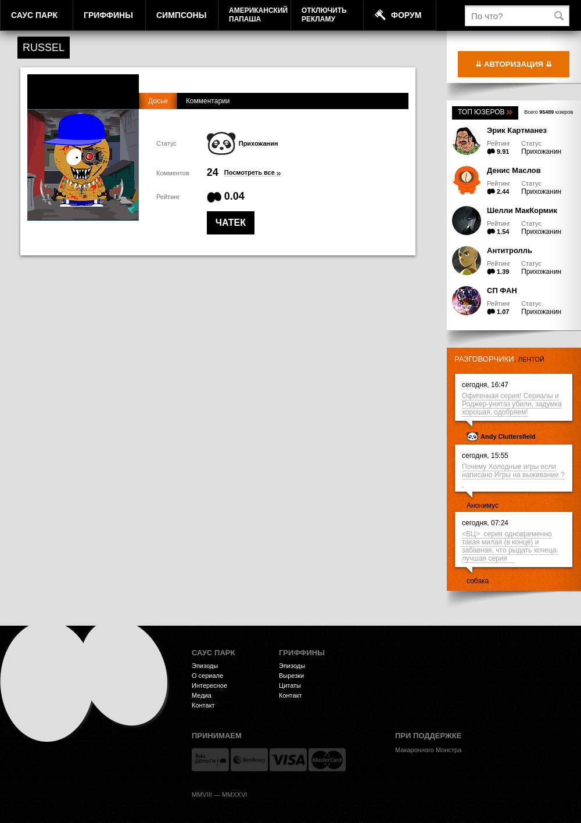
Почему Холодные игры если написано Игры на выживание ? (513, 475)
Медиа (201, 695)
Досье (158, 101)
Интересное (209, 685)
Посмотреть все (252, 172)
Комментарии (208, 101)
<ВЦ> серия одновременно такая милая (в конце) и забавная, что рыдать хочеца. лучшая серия (510, 546)
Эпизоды (205, 665)
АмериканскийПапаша (258, 14)
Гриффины (108, 15)
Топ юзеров (485, 112)
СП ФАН (502, 290)
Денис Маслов (514, 170)
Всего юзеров (548, 112)
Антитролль (509, 250)
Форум (406, 15)
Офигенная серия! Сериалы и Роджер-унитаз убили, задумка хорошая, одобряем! (512, 404)
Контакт (203, 705)
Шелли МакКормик (522, 210)
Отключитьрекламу (324, 14)
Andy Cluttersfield (508, 436)
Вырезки (291, 675)
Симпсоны (181, 15)
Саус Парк (34, 15)
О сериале (207, 675)
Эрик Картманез (517, 130)
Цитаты (290, 685)
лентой (531, 359)
